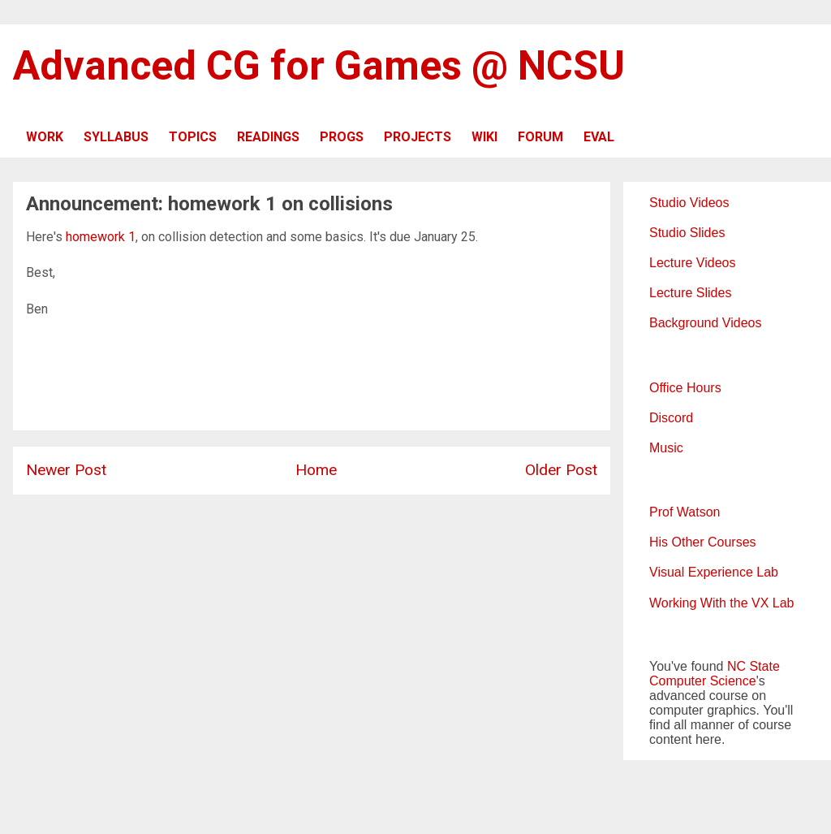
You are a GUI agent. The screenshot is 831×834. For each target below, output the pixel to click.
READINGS (268, 137)
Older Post (561, 469)
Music (666, 448)
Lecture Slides (690, 293)
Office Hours (685, 388)
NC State (753, 666)
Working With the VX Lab (721, 603)
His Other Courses (702, 542)
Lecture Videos (692, 263)
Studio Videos (689, 203)
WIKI (484, 137)
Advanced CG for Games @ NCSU (319, 65)
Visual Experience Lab (713, 572)
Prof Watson (684, 512)
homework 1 (101, 236)
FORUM (540, 137)
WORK (44, 137)
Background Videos (705, 323)
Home (316, 469)
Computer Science (702, 681)
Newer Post (66, 469)
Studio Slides (687, 233)
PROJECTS (417, 137)
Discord (671, 418)
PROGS (342, 137)
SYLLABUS (116, 137)
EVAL (598, 137)
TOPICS (193, 137)
